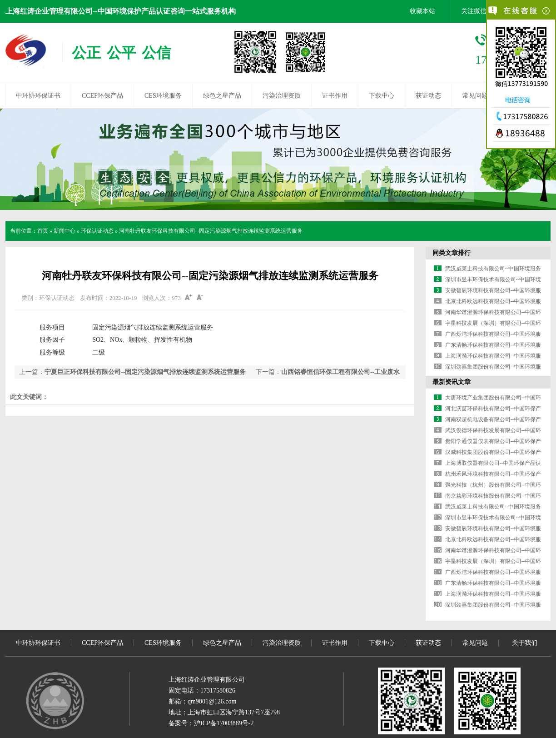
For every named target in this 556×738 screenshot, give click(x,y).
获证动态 (428, 95)
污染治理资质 (282, 95)
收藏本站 (422, 11)
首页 (42, 231)
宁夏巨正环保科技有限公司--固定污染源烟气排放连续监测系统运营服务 (145, 372)
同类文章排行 (451, 252)
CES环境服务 (163, 95)
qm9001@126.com (212, 701)
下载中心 (381, 95)
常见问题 (475, 95)
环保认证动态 (97, 231)
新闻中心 (64, 231)
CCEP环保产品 (102, 95)
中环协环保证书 (38, 95)
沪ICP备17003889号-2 (223, 723)
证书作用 (335, 95)
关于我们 (524, 642)
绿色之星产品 (222, 95)
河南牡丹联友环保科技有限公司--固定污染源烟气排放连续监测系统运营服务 (211, 231)
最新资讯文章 (451, 382)
